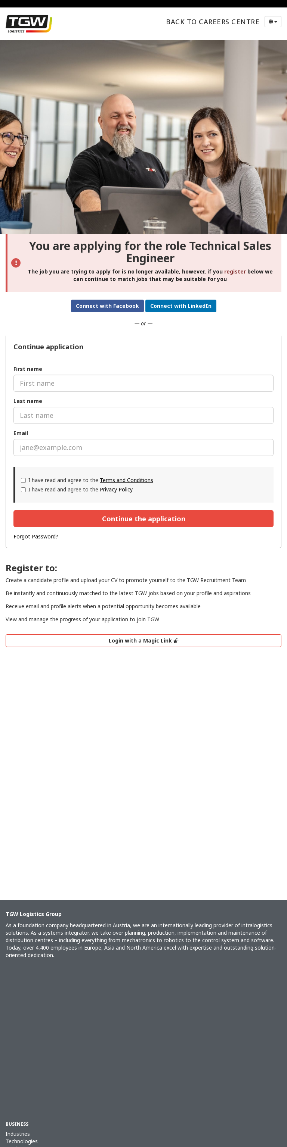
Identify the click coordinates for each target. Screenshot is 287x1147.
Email (20, 433)
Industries (18, 1133)
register (235, 271)
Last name (27, 400)
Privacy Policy (116, 489)
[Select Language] (273, 21)
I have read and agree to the (87, 480)
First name (27, 368)
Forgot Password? (35, 536)
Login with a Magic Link (144, 640)
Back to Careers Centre (212, 21)
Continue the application (143, 518)
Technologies (22, 1141)
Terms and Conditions (126, 480)
